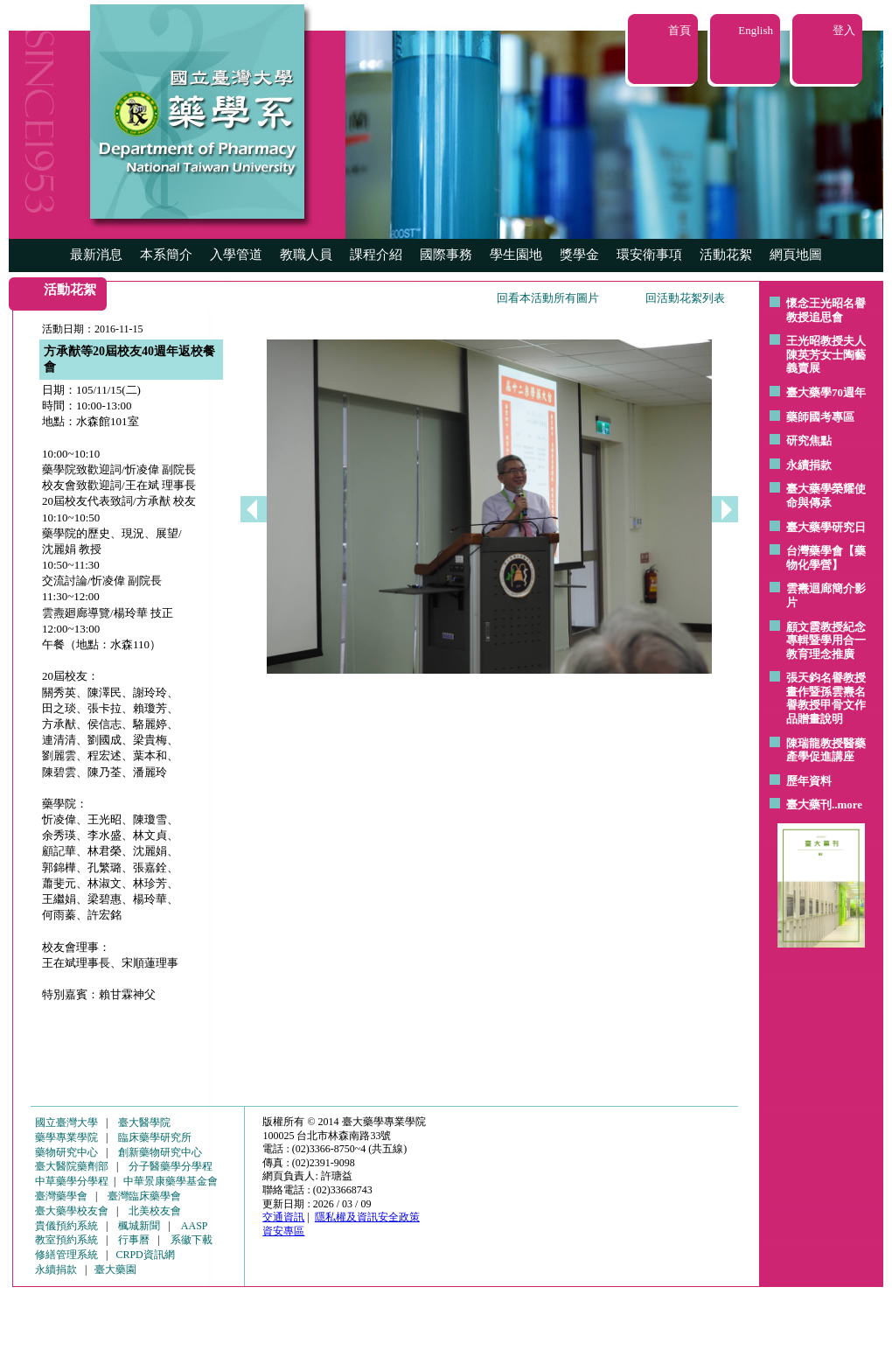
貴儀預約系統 (66, 1226)
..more (847, 804)
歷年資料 (809, 780)
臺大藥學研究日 (826, 527)
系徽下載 (192, 1240)
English (755, 30)
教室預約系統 (66, 1240)
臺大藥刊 (809, 804)
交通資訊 (283, 1217)
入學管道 (236, 255)
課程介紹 (376, 255)
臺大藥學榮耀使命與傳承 (826, 495)
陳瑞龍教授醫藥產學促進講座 (826, 750)
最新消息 (96, 255)
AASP (194, 1226)
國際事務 (446, 255)
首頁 (679, 30)
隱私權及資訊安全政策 (367, 1217)
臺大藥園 (115, 1269)
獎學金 (579, 255)
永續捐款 (809, 465)
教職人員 (306, 255)
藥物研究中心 (66, 1152)
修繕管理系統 (66, 1255)
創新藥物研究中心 (160, 1152)
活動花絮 (726, 255)
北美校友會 (155, 1211)
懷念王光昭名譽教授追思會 (826, 310)
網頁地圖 (796, 255)
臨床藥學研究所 (155, 1137)
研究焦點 (809, 440)
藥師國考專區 (820, 416)
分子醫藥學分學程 (171, 1166)
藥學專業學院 (66, 1137)
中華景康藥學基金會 (170, 1181)
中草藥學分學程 (71, 1181)
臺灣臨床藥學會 (144, 1196)
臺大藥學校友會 (71, 1211)
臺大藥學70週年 (826, 392)
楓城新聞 (139, 1226)
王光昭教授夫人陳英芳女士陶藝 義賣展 (826, 354)
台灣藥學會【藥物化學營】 (826, 557)
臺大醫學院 (144, 1122)
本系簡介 (166, 255)
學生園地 (516, 255)
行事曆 (134, 1240)
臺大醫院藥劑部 (71, 1166)
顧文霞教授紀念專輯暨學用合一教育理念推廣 (826, 640)
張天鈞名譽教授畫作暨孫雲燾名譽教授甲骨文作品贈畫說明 (826, 698)
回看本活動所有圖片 (548, 297)
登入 (844, 30)
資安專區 (283, 1231)
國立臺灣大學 (66, 1122)
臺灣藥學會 (61, 1196)
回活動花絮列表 (685, 297)
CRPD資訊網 (144, 1255)
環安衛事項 (649, 255)
